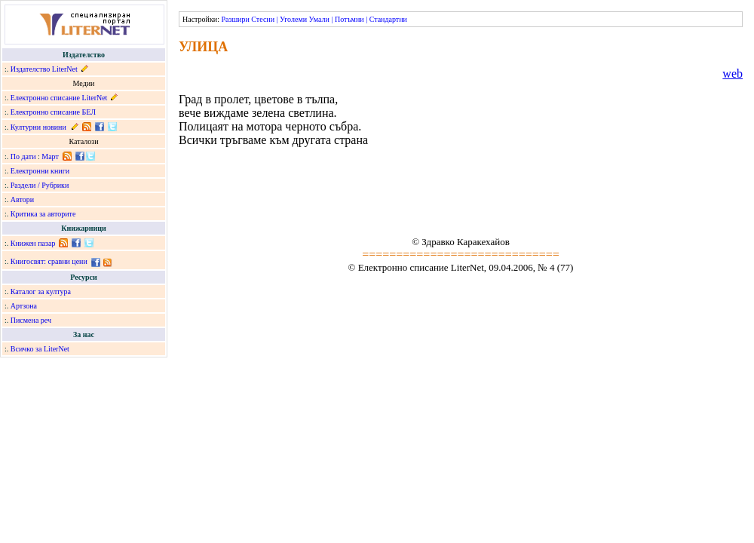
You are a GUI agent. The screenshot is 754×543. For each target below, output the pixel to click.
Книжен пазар (33, 243)
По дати (23, 156)
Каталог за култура (41, 291)
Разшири (235, 19)
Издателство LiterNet (44, 69)
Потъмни (349, 19)
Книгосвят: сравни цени (49, 261)
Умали (319, 19)
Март (50, 156)
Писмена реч (31, 320)
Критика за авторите (43, 214)
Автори (22, 199)
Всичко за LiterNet (40, 349)
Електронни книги (40, 171)
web (732, 73)
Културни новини (38, 127)
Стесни (262, 19)
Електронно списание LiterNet (59, 98)
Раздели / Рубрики (40, 185)
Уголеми (293, 19)
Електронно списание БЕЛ (53, 112)
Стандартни (388, 19)
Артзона (24, 306)
